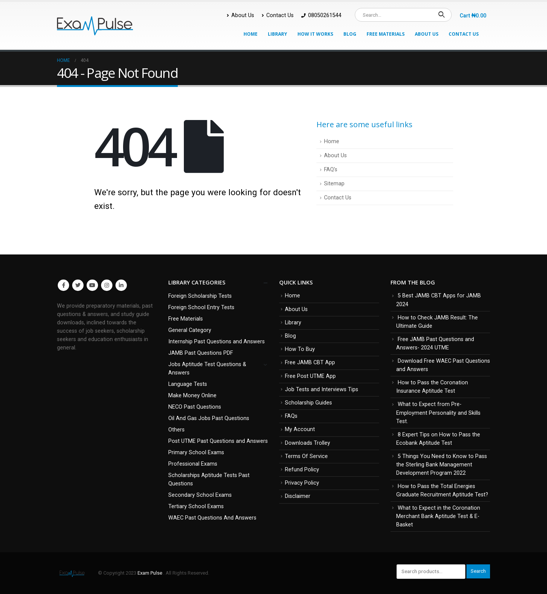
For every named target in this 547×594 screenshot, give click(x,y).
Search (478, 571)
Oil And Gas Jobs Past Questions (208, 418)
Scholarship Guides (308, 403)
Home (250, 34)
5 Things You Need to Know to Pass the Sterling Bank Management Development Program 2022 (441, 464)
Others (176, 430)
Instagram (106, 285)
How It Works (315, 34)
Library (277, 34)
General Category (189, 330)
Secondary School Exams (200, 495)
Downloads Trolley (307, 443)
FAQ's (330, 169)
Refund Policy (302, 469)
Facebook (63, 285)
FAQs (291, 416)
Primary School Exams (196, 452)
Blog (349, 34)
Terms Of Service (306, 456)
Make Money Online (192, 395)
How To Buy (300, 349)
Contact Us (278, 15)
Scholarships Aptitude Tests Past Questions (209, 479)
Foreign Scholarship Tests (200, 296)
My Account (300, 429)
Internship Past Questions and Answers (216, 341)
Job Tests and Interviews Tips (321, 389)
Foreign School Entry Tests (201, 307)
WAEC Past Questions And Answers (212, 518)
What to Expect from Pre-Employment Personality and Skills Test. (438, 412)
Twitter (78, 285)
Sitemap (334, 183)
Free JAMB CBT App (310, 362)
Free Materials (386, 34)
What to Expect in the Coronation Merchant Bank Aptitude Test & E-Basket (438, 516)
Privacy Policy (302, 483)
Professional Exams (192, 464)
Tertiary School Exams (196, 506)
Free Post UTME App (310, 376)
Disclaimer (297, 496)
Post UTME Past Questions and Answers (218, 441)
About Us (240, 15)
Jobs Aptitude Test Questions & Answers (207, 368)
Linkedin (121, 285)
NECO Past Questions (194, 407)
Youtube (92, 285)
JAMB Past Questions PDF (200, 353)
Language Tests (187, 384)
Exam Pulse (150, 573)
